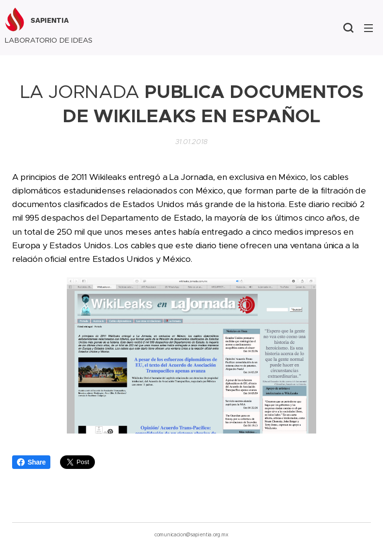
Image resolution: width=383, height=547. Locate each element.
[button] (348, 28)
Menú (368, 28)
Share (31, 462)
